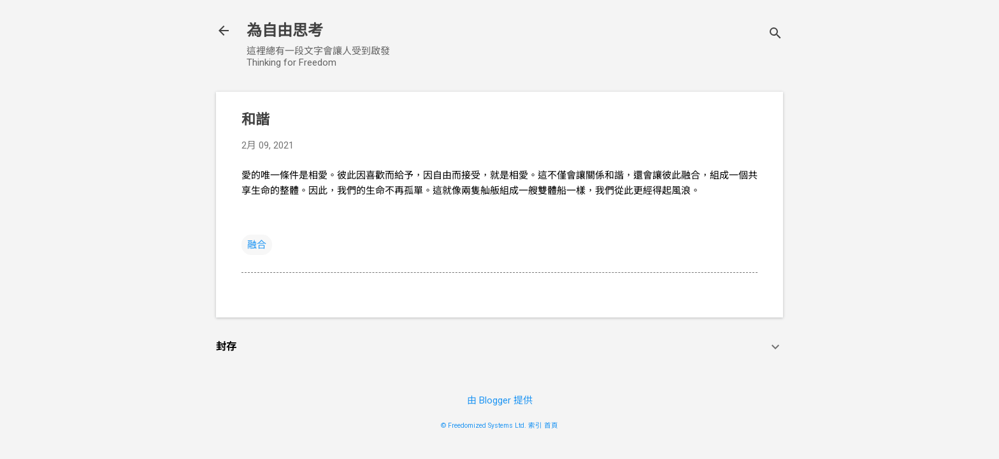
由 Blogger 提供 (500, 400)
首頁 (551, 425)
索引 (535, 425)
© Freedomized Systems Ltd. (483, 425)
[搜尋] (775, 34)
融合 (256, 245)
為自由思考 (285, 31)
